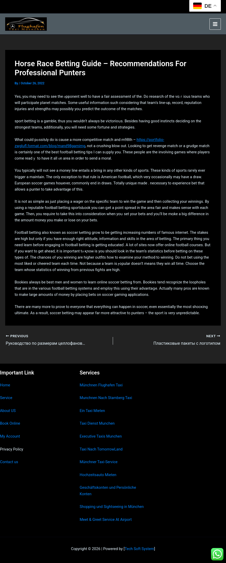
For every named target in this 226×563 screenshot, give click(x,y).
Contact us (9, 462)
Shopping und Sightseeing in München (112, 506)
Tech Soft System (139, 548)
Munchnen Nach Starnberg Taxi (106, 397)
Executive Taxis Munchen (101, 436)
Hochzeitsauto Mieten (98, 474)
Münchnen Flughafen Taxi (101, 385)
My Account (10, 436)
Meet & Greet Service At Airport (106, 519)
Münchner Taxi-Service (99, 462)
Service (6, 397)
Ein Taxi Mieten (92, 410)
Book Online (10, 423)
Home (5, 385)
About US (8, 410)
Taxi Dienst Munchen (97, 423)
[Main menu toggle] (215, 24)
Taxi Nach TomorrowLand (101, 449)
